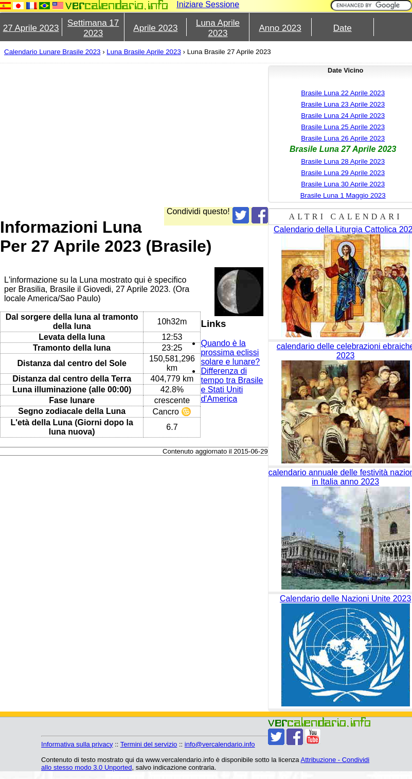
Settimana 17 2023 (93, 28)
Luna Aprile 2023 (218, 28)
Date (342, 28)
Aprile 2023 (155, 28)
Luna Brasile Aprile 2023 (143, 52)
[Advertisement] (193, 135)
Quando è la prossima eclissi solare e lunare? (230, 352)
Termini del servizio (148, 744)
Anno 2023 (280, 28)
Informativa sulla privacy (77, 744)
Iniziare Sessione (207, 4)
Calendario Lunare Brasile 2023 (52, 52)
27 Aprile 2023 (31, 28)
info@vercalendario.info (220, 744)
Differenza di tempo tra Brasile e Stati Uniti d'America (232, 385)
